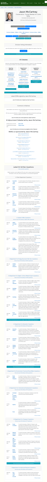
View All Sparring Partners (10, 89)
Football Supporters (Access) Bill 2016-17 (23, 155)
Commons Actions (33, 32)
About (39, 3)
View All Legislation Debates (36, 81)
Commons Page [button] (9, 36)
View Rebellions (23, 51)
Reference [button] (23, 3)
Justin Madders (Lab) (25, 156)
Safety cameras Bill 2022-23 (23, 133)
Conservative (10, 7)
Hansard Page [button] (15, 36)
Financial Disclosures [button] (20, 38)
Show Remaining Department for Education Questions (23, 366)
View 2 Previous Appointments (23, 28)
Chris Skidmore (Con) (25, 149)
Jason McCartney (17, 7)
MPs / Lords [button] (29, 3)
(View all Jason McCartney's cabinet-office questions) (23, 219)
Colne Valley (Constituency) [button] (35, 36)
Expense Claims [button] (28, 38)
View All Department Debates (23, 86)
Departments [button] (16, 3)
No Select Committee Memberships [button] (17, 26)
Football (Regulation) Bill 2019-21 (23, 144)
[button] (11, 74)
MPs (6, 7)
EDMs (20, 32)
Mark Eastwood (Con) (25, 135)
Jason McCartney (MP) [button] (23, 36)
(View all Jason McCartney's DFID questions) (23, 389)
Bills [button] (10, 3)
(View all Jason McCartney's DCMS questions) (23, 277)
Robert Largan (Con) (25, 142)
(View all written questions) (23, 169)
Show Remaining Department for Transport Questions (23, 463)
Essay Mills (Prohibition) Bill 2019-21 (23, 148)
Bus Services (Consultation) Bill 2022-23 (23, 137)
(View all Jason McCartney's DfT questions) (23, 421)
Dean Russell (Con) (25, 138)
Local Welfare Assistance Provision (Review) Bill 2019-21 (23, 151)
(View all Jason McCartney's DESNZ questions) (23, 260)
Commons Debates (10, 32)
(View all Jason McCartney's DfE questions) (23, 325)
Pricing (35, 3)
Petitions (16, 32)
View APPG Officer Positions (31, 26)
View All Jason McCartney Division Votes (23, 54)
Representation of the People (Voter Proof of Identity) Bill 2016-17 (23, 158)
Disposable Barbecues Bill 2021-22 (23, 140)
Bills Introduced (26, 32)
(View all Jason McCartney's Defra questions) (23, 372)
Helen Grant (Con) (25, 145)
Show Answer (37, 185)
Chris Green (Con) (25, 160)
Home (2, 7)
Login (43, 3)
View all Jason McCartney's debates (23, 92)
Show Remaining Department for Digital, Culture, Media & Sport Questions (23, 319)
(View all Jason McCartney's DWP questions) (23, 469)
